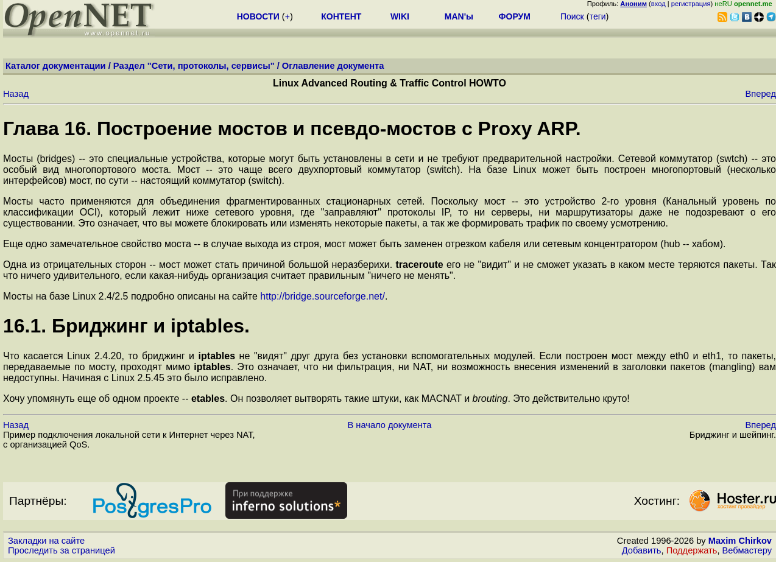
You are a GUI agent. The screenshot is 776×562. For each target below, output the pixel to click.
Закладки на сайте (46, 541)
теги (598, 16)
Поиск (572, 16)
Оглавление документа (333, 66)
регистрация (691, 3)
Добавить (641, 550)
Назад (16, 94)
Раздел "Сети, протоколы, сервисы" (194, 66)
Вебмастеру (747, 550)
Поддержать (692, 550)
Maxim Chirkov (740, 541)
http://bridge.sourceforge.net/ (322, 296)
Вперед (761, 94)
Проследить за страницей (61, 550)
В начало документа (390, 425)
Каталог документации (55, 66)
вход (658, 3)
